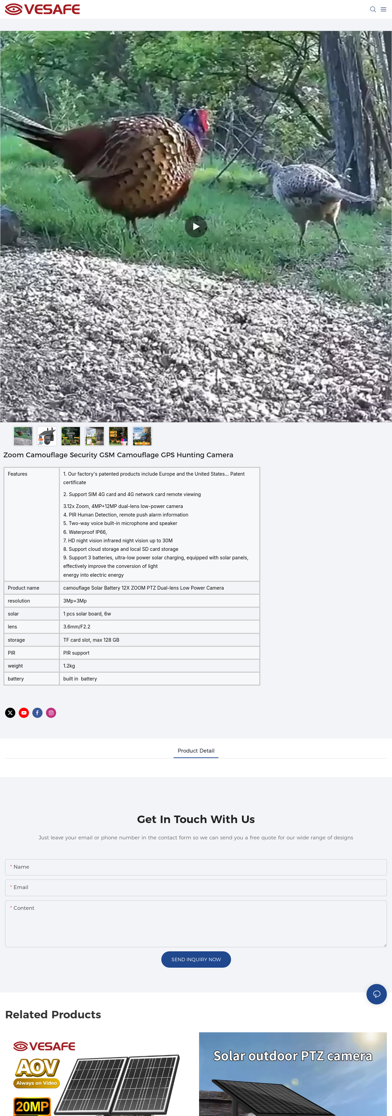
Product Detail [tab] (196, 751)
